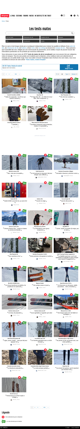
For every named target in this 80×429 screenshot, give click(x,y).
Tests (7, 21)
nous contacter (75, 427)
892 (16, 74)
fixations (24, 48)
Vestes (42, 41)
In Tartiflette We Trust (43, 16)
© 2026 (67, 427)
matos (31, 16)
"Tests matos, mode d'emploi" (35, 59)
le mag (12, 16)
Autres (66, 41)
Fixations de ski (45, 37)
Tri (57, 74)
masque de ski (60, 48)
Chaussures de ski (28, 37)
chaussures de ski (13, 48)
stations (19, 16)
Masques (60, 37)
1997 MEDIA (4, 427)
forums (25, 16)
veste (33, 48)
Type (67, 74)
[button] (75, 16)
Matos (3, 21)
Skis (7, 41)
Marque (74, 74)
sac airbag (42, 48)
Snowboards (26, 41)
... (12, 74)
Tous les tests (9, 37)
